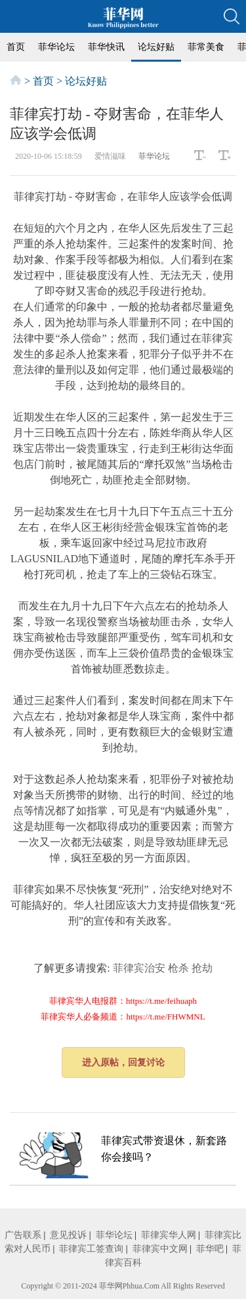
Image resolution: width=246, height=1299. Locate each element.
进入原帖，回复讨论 (123, 1062)
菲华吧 (210, 1249)
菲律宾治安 (139, 968)
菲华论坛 (56, 47)
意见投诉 (68, 1235)
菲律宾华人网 (168, 1235)
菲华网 (111, 1285)
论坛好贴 (156, 47)
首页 (16, 47)
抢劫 (202, 968)
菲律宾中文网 (160, 1249)
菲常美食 (206, 47)
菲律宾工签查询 (91, 1249)
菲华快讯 (106, 47)
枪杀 (178, 968)
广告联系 (23, 1235)
